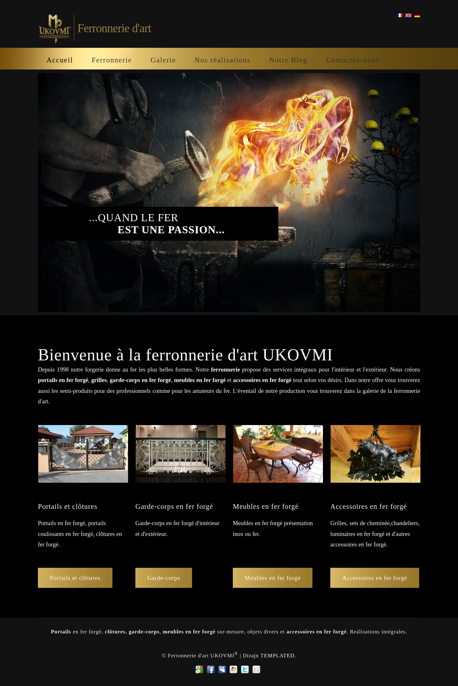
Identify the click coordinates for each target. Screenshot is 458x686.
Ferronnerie (112, 60)
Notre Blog (288, 60)
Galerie (163, 60)
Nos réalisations (223, 60)
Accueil (60, 60)
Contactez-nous (352, 60)
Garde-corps (163, 577)
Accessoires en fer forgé (374, 577)
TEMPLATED (278, 655)
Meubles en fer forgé (273, 577)
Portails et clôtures (75, 577)
